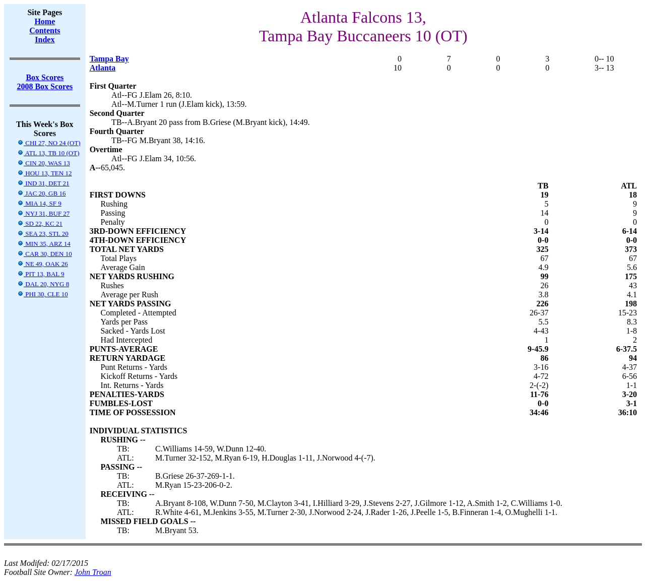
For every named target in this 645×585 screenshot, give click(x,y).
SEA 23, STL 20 (43, 233)
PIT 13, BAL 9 (40, 274)
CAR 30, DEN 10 (44, 253)
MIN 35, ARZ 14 (44, 243)
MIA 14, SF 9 (39, 203)
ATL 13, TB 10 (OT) (48, 153)
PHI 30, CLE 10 (42, 294)
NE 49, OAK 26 (42, 264)
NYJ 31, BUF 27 (43, 213)
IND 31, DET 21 (43, 183)
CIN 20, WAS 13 (43, 163)
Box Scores (44, 77)
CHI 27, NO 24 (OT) (49, 143)
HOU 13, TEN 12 (44, 173)
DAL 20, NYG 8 (43, 284)
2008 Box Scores (45, 86)
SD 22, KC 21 (39, 223)
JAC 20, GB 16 (41, 193)
